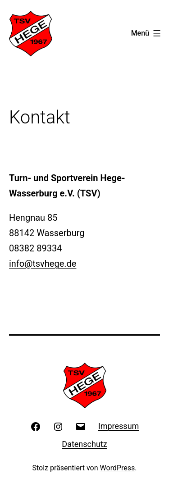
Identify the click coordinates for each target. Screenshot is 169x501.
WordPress (117, 468)
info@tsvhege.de (42, 263)
